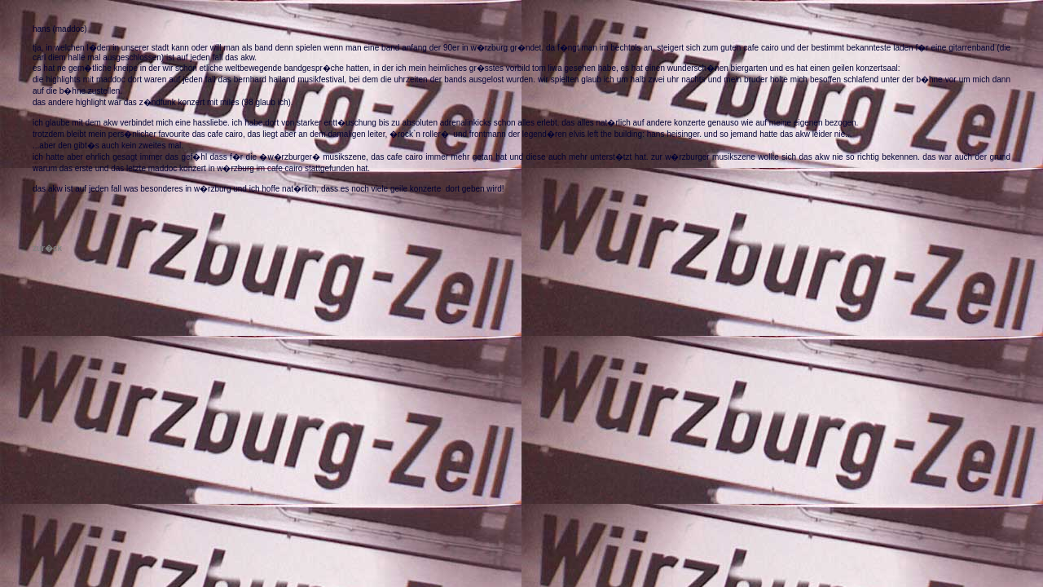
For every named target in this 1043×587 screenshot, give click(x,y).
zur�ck (47, 248)
